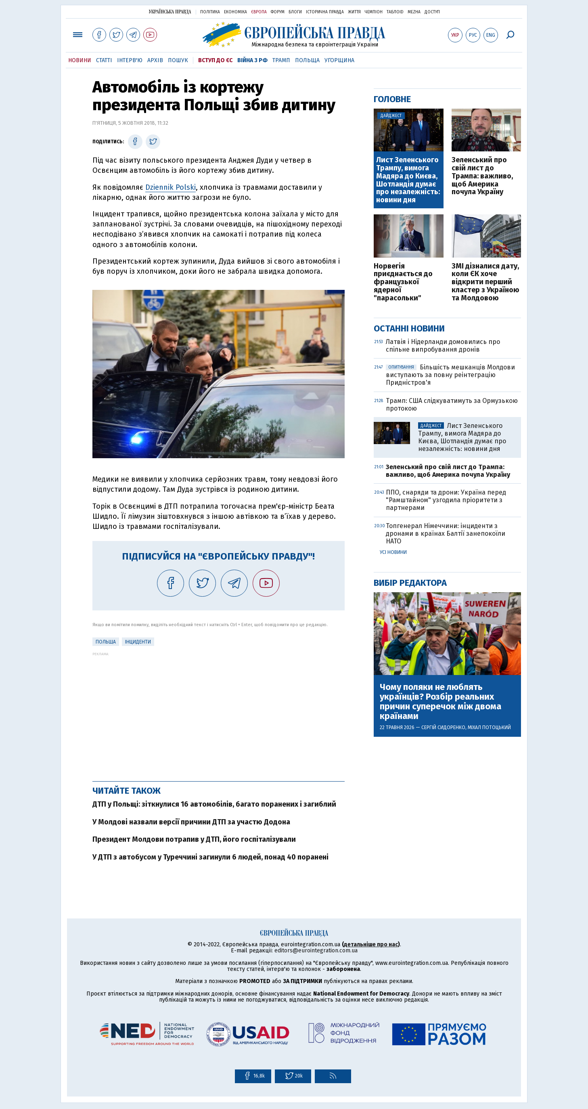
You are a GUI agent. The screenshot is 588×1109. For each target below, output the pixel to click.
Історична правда (325, 12)
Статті (104, 60)
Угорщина (339, 60)
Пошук (178, 60)
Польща (307, 60)
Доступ (432, 12)
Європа (259, 12)
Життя (354, 12)
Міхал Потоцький (489, 727)
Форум (278, 12)
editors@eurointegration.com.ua (316, 950)
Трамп (281, 60)
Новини (79, 60)
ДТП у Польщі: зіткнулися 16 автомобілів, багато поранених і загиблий (214, 804)
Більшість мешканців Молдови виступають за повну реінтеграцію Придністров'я (450, 374)
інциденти (138, 642)
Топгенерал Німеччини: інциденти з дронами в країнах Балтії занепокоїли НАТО (445, 533)
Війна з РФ (252, 60)
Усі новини (393, 552)
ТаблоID (395, 12)
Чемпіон (374, 12)
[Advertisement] (218, 712)
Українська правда (170, 11)
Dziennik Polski (170, 187)
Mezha (414, 12)
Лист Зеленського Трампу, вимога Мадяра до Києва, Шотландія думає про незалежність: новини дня (408, 180)
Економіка (235, 12)
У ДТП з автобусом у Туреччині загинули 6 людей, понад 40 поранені (210, 857)
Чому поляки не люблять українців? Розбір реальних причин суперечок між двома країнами (440, 701)
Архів (155, 60)
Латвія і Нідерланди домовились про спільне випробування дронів (443, 345)
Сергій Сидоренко (443, 727)
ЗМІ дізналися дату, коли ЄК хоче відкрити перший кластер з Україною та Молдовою (485, 282)
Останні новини (409, 328)
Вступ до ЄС (215, 60)
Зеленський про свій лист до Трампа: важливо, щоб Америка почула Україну (482, 176)
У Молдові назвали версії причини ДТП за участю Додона (191, 822)
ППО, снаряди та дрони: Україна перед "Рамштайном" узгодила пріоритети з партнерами (446, 500)
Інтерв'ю (129, 60)
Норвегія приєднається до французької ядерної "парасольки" (403, 282)
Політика (210, 12)
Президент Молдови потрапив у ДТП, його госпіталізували (194, 839)
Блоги (295, 12)
